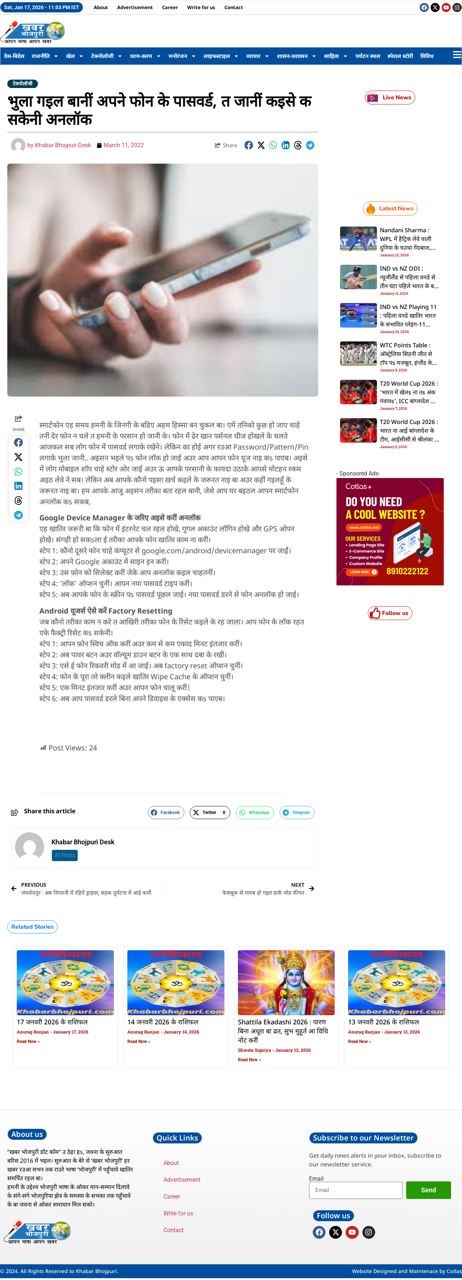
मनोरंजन (182, 56)
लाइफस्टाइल (221, 56)
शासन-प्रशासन (297, 56)
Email (316, 1179)
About (101, 7)
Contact (233, 7)
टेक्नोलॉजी (107, 56)
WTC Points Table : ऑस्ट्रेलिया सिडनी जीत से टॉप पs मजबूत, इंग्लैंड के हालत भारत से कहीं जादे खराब (406, 363)
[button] (249, 145)
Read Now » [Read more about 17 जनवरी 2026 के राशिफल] (28, 1041)
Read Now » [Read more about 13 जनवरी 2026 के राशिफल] (359, 1041)
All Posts (65, 855)
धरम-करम (145, 56)
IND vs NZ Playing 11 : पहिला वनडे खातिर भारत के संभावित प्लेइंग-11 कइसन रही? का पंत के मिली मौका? (409, 325)
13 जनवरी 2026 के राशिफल (383, 1022)
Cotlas (454, 1272)
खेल (75, 56)
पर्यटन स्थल (367, 56)
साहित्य (336, 56)
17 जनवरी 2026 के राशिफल (52, 1022)
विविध (427, 56)
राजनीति (45, 56)
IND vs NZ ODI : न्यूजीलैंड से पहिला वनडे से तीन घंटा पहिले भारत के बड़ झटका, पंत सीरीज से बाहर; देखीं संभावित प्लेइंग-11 (408, 286)
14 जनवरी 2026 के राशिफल (162, 1022)
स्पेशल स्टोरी (400, 56)
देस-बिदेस (14, 56)
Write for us (201, 7)
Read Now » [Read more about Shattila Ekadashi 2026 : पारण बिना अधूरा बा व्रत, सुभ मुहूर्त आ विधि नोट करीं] (249, 1059)
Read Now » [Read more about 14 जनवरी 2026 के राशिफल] (138, 1041)
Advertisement (135, 7)
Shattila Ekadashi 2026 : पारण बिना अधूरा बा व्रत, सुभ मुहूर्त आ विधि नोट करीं (283, 1031)
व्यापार (258, 56)
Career (170, 7)
